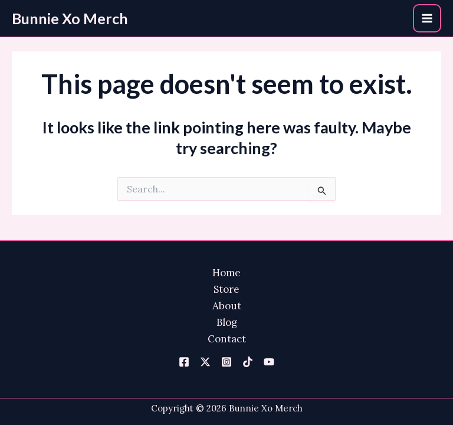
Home (226, 272)
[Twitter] (205, 362)
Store (226, 289)
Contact (227, 338)
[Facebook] (184, 362)
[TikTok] (247, 362)
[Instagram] (226, 362)
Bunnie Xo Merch (70, 18)
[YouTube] (269, 362)
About (226, 305)
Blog (226, 322)
